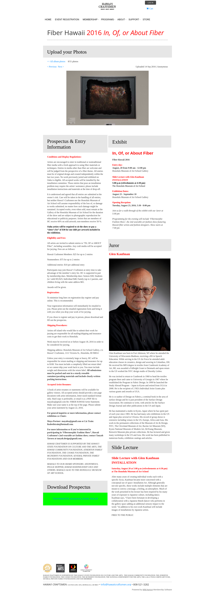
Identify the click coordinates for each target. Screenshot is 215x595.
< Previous (52, 66)
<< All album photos (56, 61)
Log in (150, 3)
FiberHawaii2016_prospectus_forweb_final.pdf (75, 498)
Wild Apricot (148, 590)
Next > (61, 66)
